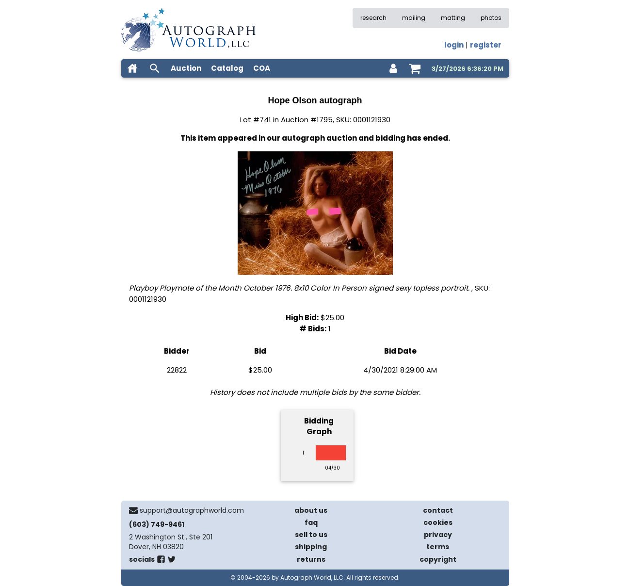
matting (453, 18)
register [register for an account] (485, 45)
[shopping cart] (414, 68)
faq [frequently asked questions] (311, 522)
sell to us (311, 534)
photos (491, 18)
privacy (438, 534)
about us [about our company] (310, 510)
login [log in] (454, 45)
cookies (437, 522)
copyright (438, 559)
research (373, 18)
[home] (132, 68)
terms (437, 547)
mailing (413, 18)
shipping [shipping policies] (311, 547)
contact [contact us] (438, 510)
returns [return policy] (311, 559)
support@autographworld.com (192, 510)
